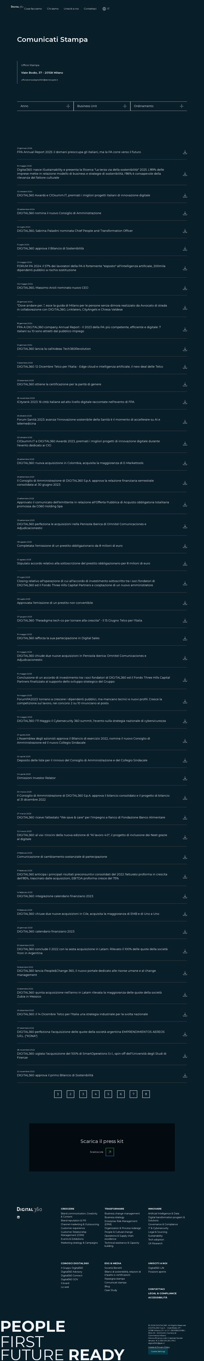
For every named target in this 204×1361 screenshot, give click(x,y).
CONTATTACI (156, 1289)
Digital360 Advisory (71, 1272)
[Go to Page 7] (135, 1094)
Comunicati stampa (115, 1283)
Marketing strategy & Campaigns (79, 1243)
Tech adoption (156, 1240)
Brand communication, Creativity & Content (79, 1216)
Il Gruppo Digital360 (72, 1268)
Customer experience (73, 1229)
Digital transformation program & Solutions (166, 1220)
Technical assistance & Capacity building (122, 1245)
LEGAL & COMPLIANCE (162, 1294)
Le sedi (65, 1287)
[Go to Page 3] (82, 1094)
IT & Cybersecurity (158, 1229)
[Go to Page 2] (68, 1094)
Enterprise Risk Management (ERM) (121, 1224)
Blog (107, 1287)
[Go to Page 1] (55, 1094)
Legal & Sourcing (157, 1232)
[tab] (45, 106)
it (183, 8)
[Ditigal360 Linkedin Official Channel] (18, 1218)
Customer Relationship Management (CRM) (73, 1234)
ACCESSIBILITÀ (157, 1298)
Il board (65, 1284)
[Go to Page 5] (109, 1094)
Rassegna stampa (115, 1279)
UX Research (155, 1244)
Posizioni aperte (157, 1272)
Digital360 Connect (71, 1276)
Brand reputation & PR (73, 1221)
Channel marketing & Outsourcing (80, 1225)
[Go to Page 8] (149, 1094)
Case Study (111, 1291)
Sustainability (155, 1236)
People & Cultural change (119, 1232)
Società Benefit (113, 1268)
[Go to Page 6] (122, 1094)
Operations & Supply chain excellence (119, 1238)
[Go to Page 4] (95, 1094)
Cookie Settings (158, 1352)
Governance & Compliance (163, 1225)
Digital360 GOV (69, 1280)
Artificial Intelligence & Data (163, 1214)
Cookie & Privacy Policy (159, 1348)
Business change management (122, 1214)
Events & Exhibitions (72, 1239)
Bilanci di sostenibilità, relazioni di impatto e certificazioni (123, 1274)
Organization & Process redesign (123, 1229)
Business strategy (114, 1218)
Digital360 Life (156, 1268)
